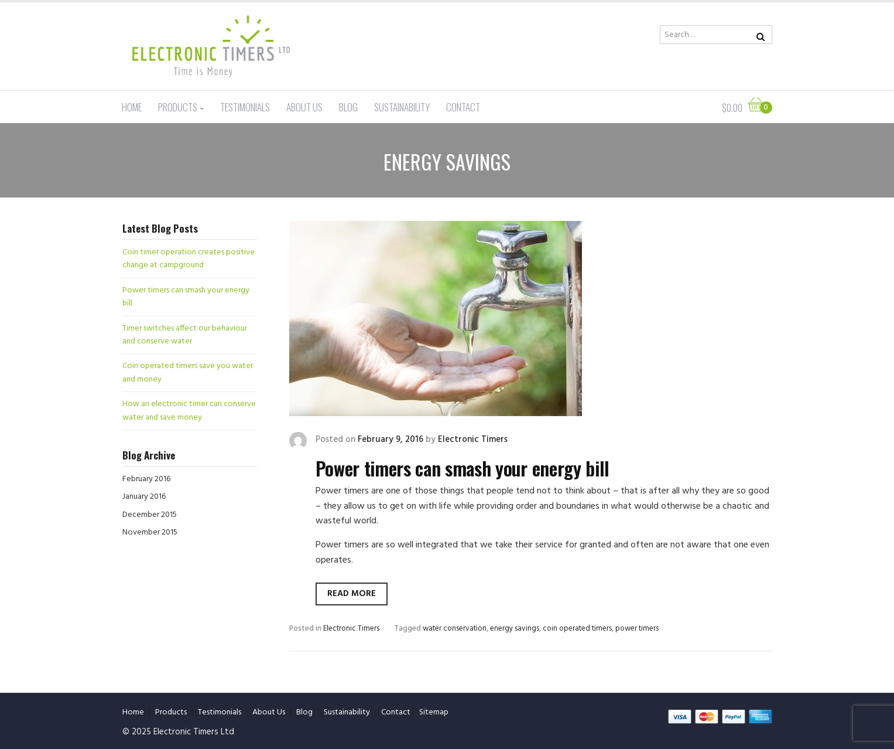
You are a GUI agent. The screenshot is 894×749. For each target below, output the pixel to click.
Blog (348, 107)
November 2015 (149, 532)
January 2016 (144, 496)
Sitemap (433, 712)
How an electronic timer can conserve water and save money (189, 410)
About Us (304, 107)
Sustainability (402, 107)
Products (177, 107)
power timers (637, 628)
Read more (351, 594)
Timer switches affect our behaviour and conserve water (184, 335)
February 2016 (146, 479)
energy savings (514, 628)
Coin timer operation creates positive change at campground (188, 259)
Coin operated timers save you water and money (187, 372)
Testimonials (245, 107)
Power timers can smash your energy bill (463, 468)
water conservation (455, 628)
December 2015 (149, 515)
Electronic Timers (473, 440)
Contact (463, 107)
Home (132, 107)
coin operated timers (577, 628)
